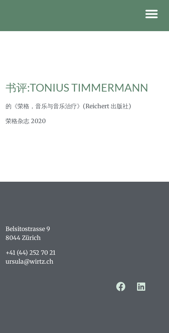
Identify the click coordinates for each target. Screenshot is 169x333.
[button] (152, 14)
